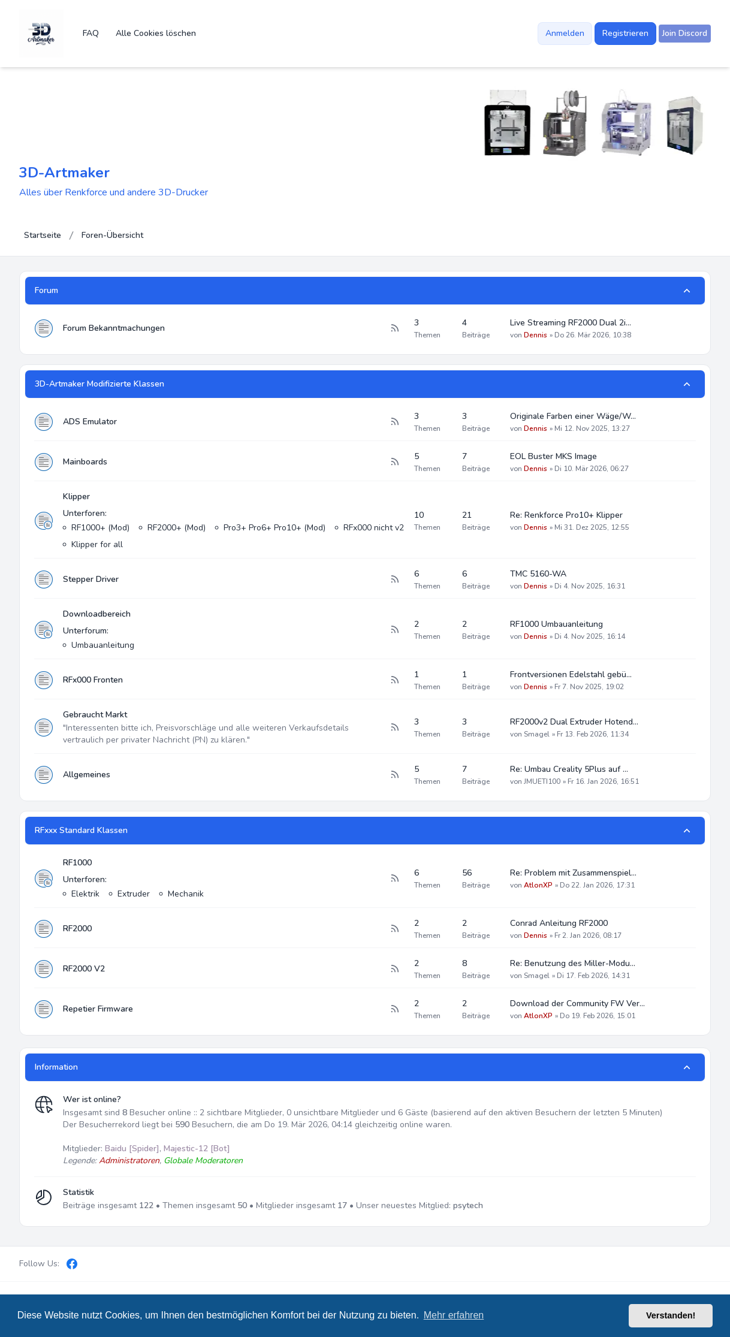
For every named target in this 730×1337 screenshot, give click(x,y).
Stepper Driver (91, 579)
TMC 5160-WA (538, 574)
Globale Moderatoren (203, 1160)
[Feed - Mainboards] (394, 462)
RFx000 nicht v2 (373, 527)
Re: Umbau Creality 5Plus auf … (569, 769)
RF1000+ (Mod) (100, 527)
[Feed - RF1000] (394, 878)
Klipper (76, 496)
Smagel (537, 734)
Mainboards (85, 461)
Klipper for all (97, 544)
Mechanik (186, 894)
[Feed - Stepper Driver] (394, 579)
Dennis (535, 335)
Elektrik (85, 894)
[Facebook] (72, 1264)
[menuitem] (685, 34)
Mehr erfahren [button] (454, 1315)
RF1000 (77, 862)
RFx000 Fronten (93, 680)
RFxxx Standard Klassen (81, 830)
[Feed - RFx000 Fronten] (394, 680)
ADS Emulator (90, 421)
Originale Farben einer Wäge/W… (573, 416)
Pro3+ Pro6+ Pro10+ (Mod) (274, 527)
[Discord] (92, 1264)
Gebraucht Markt (95, 714)
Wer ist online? (92, 1099)
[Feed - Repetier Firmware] (394, 1009)
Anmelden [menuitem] (564, 33)
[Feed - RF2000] (394, 929)
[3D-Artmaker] (41, 34)
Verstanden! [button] (670, 1315)
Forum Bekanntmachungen (114, 328)
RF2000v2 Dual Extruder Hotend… (574, 722)
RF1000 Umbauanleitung (556, 624)
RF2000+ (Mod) (176, 527)
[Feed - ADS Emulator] (394, 422)
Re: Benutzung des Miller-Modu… (572, 963)
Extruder (133, 894)
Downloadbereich (97, 614)
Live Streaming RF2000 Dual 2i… (570, 322)
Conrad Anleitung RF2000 (559, 923)
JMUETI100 (542, 781)
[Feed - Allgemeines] (394, 775)
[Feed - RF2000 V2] (394, 969)
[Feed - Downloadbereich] (394, 630)
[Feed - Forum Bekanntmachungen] (394, 328)
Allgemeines (86, 774)
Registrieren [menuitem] (625, 33)
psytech (468, 1205)
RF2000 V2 (84, 968)
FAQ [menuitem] (91, 33)
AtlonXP (538, 885)
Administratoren (129, 1160)
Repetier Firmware (98, 1009)
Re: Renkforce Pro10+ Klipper (566, 515)
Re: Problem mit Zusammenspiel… (573, 873)
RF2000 (77, 928)
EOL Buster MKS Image (553, 456)
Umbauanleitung (102, 645)
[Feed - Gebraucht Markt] (394, 727)
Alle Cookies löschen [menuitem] (156, 33)
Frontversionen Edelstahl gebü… (571, 674)
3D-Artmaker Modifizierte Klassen (99, 384)
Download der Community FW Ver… (577, 1003)
